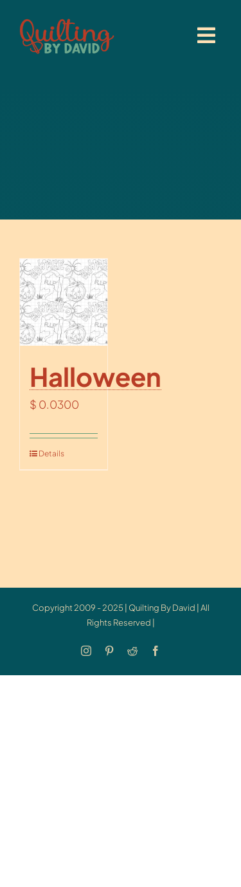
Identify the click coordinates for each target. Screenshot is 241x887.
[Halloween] (63, 302)
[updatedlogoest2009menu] (66, 19)
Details (51, 453)
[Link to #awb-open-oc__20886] (206, 35)
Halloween (95, 376)
